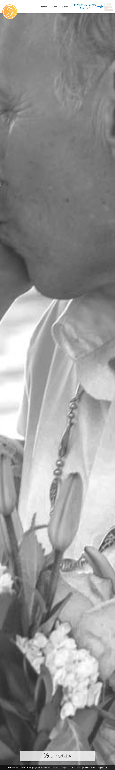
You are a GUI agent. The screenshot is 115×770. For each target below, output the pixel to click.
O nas (54, 7)
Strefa (44, 7)
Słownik (65, 7)
